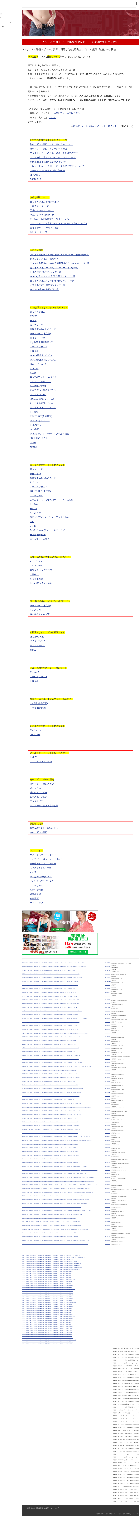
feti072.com (35, 734)
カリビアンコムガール (41, 761)
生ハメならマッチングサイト (44, 855)
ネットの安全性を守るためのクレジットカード (53, 157)
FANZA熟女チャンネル (41, 583)
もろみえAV (35, 513)
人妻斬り (34, 574)
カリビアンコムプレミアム (67, 113)
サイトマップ (36, 903)
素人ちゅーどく (37, 325)
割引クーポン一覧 (38, 232)
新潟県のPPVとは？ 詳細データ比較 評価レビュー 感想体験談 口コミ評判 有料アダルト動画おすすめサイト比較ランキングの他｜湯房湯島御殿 (50, 1014)
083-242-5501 (107, 1088)
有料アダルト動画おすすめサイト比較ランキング (97, 126)
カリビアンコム (37, 312)
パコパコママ (36, 561)
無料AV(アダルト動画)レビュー (45, 828)
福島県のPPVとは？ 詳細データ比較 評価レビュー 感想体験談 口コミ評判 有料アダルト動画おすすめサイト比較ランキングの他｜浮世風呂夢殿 (50, 985)
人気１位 (11, 18)
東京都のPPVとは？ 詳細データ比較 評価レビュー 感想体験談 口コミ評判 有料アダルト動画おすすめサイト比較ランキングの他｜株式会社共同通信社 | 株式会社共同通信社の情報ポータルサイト (59, 1170)
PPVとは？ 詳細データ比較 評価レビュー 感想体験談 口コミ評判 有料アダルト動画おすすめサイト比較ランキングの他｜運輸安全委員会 (48, 1289)
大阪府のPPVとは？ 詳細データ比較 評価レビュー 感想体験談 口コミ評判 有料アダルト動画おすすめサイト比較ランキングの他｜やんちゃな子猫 (50, 1059)
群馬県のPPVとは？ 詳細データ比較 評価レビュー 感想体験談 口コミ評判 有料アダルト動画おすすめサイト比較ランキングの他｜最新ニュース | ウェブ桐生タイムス (54, 1173)
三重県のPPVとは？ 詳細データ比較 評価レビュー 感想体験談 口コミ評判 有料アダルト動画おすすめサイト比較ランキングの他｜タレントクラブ (50, 1047)
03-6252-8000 (107, 1170)
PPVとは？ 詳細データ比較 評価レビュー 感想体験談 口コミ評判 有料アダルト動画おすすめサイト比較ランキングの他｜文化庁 (47, 1322)
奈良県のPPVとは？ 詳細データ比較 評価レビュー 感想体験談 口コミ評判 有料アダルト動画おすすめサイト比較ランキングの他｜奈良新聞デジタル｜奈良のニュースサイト (55, 1240)
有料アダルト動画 (38, 832)
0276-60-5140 (107, 996)
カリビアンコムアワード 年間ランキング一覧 (52, 281)
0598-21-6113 (107, 1244)
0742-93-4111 (107, 1066)
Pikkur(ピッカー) (38, 364)
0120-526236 (107, 1103)
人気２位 (11, 23)
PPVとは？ (35, 175)
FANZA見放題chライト (41, 355)
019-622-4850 (107, 970)
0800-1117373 (107, 1118)
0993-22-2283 (107, 1129)
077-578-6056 (107, 1051)
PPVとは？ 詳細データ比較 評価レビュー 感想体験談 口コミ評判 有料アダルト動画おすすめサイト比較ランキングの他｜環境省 (47, 1308)
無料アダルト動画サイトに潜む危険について (51, 144)
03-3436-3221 (107, 1210)
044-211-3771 (107, 1010)
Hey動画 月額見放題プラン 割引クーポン (49, 219)
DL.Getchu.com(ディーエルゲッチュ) (47, 530)
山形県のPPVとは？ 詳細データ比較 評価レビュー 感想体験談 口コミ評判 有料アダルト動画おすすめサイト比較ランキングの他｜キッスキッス (50, 981)
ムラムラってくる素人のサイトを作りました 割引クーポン (58, 223)
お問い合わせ (36, 890)
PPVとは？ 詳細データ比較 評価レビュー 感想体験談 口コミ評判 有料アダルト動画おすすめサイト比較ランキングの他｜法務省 (47, 1310)
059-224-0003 (107, 1218)
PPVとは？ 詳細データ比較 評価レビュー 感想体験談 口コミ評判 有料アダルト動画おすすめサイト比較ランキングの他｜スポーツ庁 (47, 1320)
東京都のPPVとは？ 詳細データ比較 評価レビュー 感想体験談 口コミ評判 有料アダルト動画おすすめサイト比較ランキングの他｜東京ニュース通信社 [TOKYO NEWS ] (54, 1203)
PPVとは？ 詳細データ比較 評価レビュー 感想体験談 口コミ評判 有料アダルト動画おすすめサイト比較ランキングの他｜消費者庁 (47, 1298)
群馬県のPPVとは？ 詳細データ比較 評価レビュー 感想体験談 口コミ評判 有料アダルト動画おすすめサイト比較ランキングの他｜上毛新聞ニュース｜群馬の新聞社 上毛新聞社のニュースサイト (59, 1184)
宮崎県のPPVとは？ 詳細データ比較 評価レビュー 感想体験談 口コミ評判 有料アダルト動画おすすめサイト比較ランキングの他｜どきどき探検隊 (50, 1125)
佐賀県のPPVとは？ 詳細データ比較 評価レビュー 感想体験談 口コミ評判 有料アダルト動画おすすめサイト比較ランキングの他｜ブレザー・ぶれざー (51, 1110)
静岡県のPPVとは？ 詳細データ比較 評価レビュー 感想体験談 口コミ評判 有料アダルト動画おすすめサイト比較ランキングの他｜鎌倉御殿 (49, 1040)
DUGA (52, 117)
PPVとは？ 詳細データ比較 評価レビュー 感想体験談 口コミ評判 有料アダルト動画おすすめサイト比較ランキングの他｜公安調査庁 (47, 1314)
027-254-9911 (107, 1184)
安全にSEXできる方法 (40, 868)
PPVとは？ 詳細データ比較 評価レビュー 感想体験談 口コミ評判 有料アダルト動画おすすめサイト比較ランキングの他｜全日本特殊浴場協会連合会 (50, 1269)
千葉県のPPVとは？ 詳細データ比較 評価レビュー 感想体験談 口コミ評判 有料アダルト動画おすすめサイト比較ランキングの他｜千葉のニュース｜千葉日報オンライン (54, 1195)
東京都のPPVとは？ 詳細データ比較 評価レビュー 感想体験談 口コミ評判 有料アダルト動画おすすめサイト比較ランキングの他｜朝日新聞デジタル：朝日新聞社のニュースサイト (57, 1140)
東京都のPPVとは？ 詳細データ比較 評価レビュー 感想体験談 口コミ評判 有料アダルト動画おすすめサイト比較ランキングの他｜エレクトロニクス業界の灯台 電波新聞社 (55, 1199)
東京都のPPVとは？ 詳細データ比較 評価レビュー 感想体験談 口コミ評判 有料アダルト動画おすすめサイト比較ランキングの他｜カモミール (49, 1007)
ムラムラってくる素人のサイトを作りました (51, 500)
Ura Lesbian (35, 730)
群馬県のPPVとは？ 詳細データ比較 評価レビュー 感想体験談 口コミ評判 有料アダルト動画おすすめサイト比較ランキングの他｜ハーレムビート (50, 996)
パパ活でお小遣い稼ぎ (41, 876)
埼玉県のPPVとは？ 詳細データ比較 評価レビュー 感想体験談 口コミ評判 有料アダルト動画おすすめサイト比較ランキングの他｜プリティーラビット (51, 999)
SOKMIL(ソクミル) (39, 438)
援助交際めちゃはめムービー (44, 329)
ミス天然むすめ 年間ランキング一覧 (47, 285)
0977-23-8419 (107, 1121)
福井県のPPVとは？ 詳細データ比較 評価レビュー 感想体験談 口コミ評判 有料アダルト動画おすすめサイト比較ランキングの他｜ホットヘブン (50, 1025)
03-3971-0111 (107, 1155)
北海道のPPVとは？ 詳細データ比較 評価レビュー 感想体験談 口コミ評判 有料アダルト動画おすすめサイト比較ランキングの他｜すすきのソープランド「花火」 (53, 962)
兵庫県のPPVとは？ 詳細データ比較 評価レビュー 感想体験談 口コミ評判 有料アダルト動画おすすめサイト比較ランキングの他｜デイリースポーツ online (52, 1214)
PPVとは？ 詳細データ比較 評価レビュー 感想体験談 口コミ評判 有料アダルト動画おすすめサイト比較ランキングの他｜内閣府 (47, 1296)
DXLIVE (34, 757)
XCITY (33, 373)
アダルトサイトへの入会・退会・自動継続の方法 (54, 153)
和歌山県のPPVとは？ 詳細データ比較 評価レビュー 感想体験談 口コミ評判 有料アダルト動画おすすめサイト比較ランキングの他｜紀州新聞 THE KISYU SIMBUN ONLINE (55, 1229)
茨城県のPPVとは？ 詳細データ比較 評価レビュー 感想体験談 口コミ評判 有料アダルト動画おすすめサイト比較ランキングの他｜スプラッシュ (50, 988)
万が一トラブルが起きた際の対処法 (47, 170)
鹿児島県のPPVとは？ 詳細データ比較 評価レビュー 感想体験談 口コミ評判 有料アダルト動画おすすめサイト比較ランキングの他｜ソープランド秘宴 (51, 1129)
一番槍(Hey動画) (38, 534)
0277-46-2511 (107, 1173)
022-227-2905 (107, 973)
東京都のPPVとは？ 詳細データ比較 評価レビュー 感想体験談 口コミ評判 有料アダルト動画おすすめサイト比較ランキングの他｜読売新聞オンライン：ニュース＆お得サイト (56, 1136)
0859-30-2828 (107, 1073)
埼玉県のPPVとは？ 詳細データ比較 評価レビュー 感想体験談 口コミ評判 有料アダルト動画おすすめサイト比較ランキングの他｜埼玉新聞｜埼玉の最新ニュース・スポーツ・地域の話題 (58, 1177)
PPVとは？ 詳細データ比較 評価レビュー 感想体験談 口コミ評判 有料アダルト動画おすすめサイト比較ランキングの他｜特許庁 (47, 1343)
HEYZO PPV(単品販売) (41, 416)
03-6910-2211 (107, 1207)
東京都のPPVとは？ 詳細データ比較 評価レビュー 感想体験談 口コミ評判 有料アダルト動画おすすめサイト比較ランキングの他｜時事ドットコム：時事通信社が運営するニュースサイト (58, 1181)
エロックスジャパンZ (40, 381)
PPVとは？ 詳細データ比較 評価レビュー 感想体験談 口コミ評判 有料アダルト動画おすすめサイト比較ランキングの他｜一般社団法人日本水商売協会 (51, 1265)
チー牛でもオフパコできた (43, 863)
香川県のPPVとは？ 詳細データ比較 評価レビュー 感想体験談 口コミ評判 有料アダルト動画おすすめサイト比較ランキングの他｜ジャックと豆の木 (50, 1096)
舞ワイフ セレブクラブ (41, 570)
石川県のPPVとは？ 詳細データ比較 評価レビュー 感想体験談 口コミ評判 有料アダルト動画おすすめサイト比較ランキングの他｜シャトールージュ (50, 1022)
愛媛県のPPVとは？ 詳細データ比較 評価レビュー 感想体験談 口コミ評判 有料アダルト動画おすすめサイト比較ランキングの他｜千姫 (48, 1099)
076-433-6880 (107, 1018)
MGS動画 (34, 429)
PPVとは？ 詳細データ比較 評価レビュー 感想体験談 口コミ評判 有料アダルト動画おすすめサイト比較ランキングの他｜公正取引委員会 (48, 1316)
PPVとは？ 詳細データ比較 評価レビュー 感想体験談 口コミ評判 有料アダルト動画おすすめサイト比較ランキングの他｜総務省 (47, 1281)
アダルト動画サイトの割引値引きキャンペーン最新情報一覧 (59, 254)
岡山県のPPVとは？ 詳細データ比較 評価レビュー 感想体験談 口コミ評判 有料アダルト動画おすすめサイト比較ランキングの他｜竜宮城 (48, 1081)
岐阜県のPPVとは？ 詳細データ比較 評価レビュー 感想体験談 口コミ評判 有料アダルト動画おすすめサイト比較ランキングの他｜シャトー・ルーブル (51, 1036)
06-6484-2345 (107, 1059)
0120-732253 (107, 1096)
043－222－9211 (108, 1195)
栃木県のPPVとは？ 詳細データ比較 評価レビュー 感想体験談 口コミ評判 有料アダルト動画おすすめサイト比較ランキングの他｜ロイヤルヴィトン (50, 992)
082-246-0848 (107, 1084)
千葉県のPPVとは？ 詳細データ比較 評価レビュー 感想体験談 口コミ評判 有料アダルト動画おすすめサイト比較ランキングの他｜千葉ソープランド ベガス (52, 1003)
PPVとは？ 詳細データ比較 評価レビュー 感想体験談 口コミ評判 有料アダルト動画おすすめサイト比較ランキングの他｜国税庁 (47, 1334)
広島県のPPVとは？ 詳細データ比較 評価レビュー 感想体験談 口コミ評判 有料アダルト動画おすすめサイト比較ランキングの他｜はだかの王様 (50, 1084)
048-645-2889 (107, 999)
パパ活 (33, 872)
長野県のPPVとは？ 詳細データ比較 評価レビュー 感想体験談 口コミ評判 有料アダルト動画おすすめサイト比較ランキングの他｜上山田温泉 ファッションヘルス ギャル (55, 1033)
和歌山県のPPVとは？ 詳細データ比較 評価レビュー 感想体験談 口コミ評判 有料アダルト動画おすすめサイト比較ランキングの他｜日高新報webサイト (51, 1225)
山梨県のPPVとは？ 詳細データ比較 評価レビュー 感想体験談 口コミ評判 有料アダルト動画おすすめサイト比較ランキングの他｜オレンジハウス (50, 1029)
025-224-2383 (107, 1014)
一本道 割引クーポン (40, 206)
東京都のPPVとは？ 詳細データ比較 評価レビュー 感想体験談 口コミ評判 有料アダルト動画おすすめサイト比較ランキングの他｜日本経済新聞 (50, 1144)
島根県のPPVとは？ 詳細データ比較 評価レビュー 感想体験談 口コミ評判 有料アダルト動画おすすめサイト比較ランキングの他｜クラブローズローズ (51, 1077)
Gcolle (33, 442)
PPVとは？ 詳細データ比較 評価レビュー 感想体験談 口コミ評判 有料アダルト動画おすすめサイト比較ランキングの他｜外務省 (47, 1336)
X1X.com (34, 368)
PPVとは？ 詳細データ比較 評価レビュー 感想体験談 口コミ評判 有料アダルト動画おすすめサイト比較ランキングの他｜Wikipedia (47, 1259)
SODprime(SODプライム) (42, 399)
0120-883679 (107, 1062)
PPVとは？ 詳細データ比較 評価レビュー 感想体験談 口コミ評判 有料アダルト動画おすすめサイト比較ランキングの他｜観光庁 (47, 1287)
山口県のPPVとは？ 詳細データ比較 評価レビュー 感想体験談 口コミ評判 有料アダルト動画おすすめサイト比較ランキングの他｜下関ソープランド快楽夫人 (52, 1088)
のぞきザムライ (37, 641)
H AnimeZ (34, 672)
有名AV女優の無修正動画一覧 (44, 289)
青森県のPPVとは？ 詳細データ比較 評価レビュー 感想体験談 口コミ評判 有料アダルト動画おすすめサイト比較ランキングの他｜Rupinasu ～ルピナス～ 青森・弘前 (54, 966)
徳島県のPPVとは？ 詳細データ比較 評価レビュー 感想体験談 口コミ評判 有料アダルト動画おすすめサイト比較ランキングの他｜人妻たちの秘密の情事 (51, 1092)
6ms (32, 521)
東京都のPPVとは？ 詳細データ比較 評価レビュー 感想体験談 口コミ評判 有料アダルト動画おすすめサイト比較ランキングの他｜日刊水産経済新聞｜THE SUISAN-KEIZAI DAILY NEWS (58, 1192)
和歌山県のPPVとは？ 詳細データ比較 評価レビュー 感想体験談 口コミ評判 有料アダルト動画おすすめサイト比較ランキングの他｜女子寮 (49, 1070)
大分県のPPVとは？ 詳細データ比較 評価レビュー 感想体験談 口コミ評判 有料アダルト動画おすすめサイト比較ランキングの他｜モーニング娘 (50, 1121)
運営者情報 (35, 894)
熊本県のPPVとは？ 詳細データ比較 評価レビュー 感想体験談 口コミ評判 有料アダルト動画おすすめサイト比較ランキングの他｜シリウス (49, 1118)
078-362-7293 (107, 1214)
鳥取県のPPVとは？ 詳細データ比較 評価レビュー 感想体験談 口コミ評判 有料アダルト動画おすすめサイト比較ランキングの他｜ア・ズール (49, 1073)
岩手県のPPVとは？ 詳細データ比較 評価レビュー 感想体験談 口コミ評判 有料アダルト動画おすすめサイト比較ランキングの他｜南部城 (48, 970)
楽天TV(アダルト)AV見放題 (43, 377)
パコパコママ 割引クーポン (43, 215)
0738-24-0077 (107, 1225)
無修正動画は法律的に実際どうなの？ (48, 162)
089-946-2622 (107, 1099)
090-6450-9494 (108, 981)
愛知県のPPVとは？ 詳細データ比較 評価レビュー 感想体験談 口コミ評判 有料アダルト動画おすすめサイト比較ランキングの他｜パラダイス (49, 1044)
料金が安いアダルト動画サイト (45, 259)
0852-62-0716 (107, 1077)
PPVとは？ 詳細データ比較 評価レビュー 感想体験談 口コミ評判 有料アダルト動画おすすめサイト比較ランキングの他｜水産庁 (47, 1275)
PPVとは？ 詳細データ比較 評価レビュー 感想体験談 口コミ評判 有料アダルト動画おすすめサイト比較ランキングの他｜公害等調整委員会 (49, 1302)
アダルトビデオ (37, 801)
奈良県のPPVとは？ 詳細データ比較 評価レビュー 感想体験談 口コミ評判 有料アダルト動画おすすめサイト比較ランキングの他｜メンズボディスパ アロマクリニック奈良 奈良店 (56, 1066)
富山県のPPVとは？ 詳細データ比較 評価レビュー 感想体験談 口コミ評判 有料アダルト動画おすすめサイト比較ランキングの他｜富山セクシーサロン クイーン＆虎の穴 (55, 1018)
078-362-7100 (107, 1236)
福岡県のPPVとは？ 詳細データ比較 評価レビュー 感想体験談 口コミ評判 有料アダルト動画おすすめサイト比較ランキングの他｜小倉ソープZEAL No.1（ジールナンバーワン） (56, 1107)
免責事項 (34, 898)
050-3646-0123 (108, 1158)
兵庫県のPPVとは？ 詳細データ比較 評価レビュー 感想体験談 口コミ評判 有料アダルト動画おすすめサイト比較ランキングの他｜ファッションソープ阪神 (52, 1062)
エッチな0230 (36, 885)
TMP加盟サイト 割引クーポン (44, 228)
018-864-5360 (107, 977)
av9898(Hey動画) (38, 386)
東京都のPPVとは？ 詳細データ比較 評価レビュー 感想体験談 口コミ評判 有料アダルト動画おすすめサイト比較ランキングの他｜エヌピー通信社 (50, 1155)
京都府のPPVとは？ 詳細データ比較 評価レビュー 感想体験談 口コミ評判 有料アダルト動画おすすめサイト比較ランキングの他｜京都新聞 (49, 1232)
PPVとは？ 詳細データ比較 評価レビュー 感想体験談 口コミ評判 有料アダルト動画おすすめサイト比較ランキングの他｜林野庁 (47, 1273)
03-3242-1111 (107, 1136)
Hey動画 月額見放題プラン (43, 342)
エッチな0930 (36, 565)
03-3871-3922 (107, 1007)
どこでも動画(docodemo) (42, 403)
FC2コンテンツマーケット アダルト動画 (49, 434)
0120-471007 (107, 992)
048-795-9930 (107, 1177)
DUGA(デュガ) (37, 425)
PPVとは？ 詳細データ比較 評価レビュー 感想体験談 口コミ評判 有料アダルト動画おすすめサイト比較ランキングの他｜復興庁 (47, 1300)
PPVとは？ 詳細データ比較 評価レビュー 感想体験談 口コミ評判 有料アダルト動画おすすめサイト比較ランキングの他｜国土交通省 (47, 1285)
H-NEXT (34, 351)
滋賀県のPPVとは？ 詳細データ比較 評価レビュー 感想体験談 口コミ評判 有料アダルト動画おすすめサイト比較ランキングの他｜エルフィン (49, 1051)
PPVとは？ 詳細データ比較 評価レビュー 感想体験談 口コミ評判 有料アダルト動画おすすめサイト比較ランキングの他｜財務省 (47, 1332)
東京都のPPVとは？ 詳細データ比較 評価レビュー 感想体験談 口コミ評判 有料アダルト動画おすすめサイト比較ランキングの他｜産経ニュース (50, 1151)
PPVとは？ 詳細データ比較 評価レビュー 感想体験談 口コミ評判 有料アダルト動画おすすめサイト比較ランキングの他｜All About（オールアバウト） (51, 1255)
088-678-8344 (107, 1092)
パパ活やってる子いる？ (42, 881)
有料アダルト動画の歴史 (42, 784)
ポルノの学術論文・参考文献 (44, 805)
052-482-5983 (107, 1044)
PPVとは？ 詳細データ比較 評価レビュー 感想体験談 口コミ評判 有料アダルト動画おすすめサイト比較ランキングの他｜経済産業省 (47, 1338)
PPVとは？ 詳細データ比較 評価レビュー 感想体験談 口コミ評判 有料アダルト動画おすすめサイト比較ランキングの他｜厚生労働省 (47, 1306)
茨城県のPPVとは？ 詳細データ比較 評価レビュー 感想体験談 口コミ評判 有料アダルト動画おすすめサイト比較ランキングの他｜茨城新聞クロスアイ (51, 1162)
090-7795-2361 (108, 966)
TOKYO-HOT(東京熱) (40, 333)
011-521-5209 (107, 962)
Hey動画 (34, 412)
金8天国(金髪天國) (39, 703)
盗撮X (33, 650)
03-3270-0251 (107, 1144)
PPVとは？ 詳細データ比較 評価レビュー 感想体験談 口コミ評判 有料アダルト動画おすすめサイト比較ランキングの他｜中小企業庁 (47, 1341)
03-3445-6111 (107, 1199)
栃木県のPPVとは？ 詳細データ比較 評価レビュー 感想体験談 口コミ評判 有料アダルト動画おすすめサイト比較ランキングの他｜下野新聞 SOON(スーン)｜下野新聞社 (54, 1166)
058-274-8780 (107, 1036)
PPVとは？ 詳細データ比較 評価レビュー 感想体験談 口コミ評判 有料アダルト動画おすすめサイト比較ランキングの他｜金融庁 (47, 1324)
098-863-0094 (107, 1133)
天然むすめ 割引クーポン (42, 210)
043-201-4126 (107, 1003)
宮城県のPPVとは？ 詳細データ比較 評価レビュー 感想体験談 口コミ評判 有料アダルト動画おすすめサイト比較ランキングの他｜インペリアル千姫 (50, 973)
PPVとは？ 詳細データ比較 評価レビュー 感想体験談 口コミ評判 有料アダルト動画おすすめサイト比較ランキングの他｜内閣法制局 (47, 1294)
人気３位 (11, 27)
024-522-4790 (107, 985)
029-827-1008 (107, 988)
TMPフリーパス (37, 338)
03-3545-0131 (107, 1140)
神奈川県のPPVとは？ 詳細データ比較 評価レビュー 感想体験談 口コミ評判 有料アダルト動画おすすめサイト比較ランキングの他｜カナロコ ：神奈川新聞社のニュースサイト (56, 1188)
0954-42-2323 (107, 1110)
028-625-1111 (107, 1166)
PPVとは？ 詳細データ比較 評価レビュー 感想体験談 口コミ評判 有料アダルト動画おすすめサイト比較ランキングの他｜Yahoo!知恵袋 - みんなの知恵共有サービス (53, 1257)
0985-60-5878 (107, 1125)
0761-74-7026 (107, 1022)
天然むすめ (35, 473)
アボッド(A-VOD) (38, 394)
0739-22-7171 (107, 1221)
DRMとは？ (35, 179)
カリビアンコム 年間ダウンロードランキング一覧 (54, 267)
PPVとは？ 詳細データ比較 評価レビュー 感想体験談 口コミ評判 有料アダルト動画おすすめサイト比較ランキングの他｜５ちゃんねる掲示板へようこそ (51, 1261)
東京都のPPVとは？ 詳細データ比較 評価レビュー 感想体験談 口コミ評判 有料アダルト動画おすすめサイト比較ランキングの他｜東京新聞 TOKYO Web (51, 1207)
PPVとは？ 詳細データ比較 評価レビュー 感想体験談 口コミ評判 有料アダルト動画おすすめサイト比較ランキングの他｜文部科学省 (47, 1318)
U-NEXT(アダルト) (39, 346)
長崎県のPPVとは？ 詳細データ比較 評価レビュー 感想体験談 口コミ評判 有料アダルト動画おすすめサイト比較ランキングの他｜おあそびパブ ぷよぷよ (51, 1114)
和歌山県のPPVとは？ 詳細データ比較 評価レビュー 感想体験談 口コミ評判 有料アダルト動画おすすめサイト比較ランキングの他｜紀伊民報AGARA (51, 1221)
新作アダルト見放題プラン (43, 390)
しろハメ (34, 482)
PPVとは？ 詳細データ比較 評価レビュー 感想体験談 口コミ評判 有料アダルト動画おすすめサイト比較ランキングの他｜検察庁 (47, 1312)
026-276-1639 (107, 1033)
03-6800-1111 (107, 1181)
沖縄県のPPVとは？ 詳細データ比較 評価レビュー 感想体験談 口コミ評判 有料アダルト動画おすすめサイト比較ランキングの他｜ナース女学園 (50, 1133)
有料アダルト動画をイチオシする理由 (48, 149)
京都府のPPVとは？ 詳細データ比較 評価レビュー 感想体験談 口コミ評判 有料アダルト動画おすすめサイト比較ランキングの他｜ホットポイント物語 (51, 1055)
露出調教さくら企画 (40, 614)
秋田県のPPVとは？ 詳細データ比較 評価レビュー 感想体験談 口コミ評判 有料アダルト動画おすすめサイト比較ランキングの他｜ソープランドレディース (52, 977)
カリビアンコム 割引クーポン (44, 202)
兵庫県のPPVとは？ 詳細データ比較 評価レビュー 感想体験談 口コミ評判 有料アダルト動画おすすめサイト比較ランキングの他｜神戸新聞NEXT (50, 1236)
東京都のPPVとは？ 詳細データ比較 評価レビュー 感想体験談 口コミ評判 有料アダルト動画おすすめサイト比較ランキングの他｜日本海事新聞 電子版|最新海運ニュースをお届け (56, 1210)
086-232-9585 (107, 1081)
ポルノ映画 (35, 788)
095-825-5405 (107, 1114)
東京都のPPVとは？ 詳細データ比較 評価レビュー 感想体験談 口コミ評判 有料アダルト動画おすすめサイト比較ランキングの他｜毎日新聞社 (49, 1147)
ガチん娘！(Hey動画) (40, 539)
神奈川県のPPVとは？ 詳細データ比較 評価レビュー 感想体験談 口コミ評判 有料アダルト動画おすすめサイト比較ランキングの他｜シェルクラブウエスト (52, 1010)
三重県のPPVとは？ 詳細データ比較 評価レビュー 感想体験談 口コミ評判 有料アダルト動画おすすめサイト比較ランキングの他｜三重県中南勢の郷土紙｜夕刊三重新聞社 (55, 1244)
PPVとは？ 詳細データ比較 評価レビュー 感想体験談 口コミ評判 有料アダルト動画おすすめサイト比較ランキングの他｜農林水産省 (47, 1271)
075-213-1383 (107, 1055)
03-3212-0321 (107, 1147)
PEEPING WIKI (37, 637)
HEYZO (33, 316)
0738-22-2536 (107, 1229)
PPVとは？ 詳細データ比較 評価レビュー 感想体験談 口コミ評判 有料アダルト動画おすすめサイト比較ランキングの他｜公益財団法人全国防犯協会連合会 (52, 1267)
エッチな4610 (36, 495)
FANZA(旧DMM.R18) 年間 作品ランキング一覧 (52, 276)
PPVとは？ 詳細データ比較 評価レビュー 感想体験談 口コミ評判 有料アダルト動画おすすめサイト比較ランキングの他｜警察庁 (47, 1277)
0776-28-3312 (107, 1025)
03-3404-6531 (107, 1192)
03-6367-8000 (107, 1203)
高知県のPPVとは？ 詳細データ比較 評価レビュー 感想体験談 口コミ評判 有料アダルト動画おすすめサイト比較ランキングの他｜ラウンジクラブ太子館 (51, 1103)
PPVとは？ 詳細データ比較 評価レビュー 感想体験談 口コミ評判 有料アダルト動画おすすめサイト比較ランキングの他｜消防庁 (47, 1283)
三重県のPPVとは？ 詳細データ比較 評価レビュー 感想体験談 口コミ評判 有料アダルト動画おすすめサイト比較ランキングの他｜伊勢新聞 (49, 1218)
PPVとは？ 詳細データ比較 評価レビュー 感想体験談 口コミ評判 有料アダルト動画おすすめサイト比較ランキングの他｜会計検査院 (47, 1326)
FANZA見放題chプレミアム (43, 360)
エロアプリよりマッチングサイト (46, 859)
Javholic (33, 447)
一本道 (33, 320)
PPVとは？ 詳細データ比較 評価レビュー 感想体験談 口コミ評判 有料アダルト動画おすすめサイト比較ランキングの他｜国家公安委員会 (48, 1279)
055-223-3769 (107, 1029)
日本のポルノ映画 (38, 797)
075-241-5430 (107, 1232)
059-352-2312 (107, 1047)
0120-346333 (107, 1107)
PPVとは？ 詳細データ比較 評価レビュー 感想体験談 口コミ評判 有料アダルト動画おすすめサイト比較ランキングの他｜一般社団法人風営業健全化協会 (51, 1263)
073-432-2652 (107, 1070)
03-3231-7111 (107, 1151)
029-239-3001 (107, 1162)
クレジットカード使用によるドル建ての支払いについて (57, 166)
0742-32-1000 (107, 1240)
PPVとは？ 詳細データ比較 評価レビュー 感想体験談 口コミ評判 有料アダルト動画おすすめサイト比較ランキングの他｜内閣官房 (47, 1330)
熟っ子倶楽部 (36, 579)
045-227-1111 (107, 1188)
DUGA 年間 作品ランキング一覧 (45, 272)
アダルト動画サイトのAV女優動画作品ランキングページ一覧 (59, 263)
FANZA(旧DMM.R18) (40, 420)
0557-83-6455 (107, 1040)
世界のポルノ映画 (38, 792)
